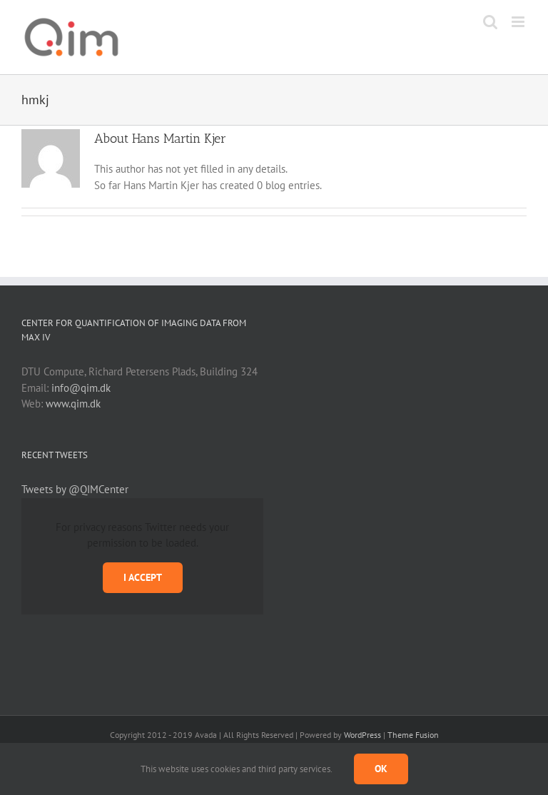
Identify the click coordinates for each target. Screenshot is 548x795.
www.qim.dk (73, 403)
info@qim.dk (81, 388)
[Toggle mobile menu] (519, 21)
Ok (381, 768)
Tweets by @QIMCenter (74, 489)
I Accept (142, 577)
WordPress (362, 734)
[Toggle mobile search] (490, 21)
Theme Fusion (413, 734)
